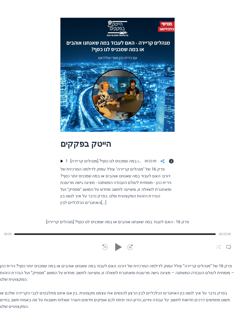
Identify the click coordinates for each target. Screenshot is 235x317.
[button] (105, 247)
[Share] (162, 161)
